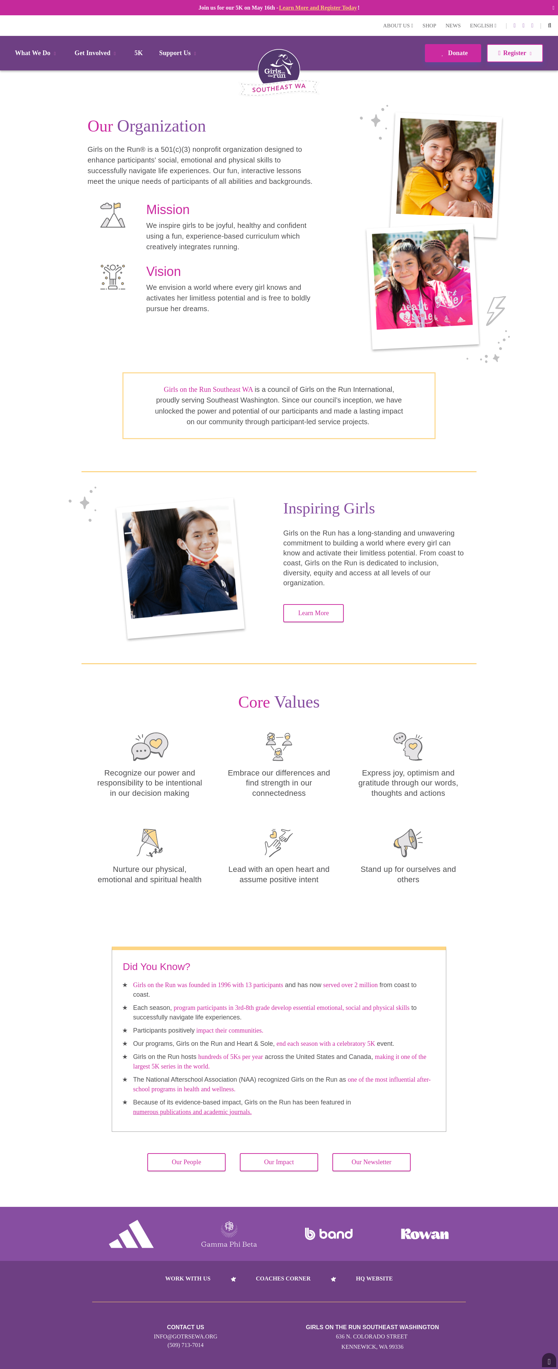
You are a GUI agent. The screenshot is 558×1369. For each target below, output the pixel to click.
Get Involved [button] (97, 53)
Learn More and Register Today (318, 8)
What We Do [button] (36, 53)
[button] (549, 25)
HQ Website (374, 1278)
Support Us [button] (178, 53)
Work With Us (187, 1278)
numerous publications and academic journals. (192, 1111)
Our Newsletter (371, 1162)
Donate (453, 53)
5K (139, 53)
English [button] (483, 25)
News (453, 25)
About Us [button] (398, 25)
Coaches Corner (283, 1278)
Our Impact (279, 1162)
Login (7, 25)
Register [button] (514, 53)
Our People (186, 1162)
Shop (429, 25)
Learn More (313, 613)
